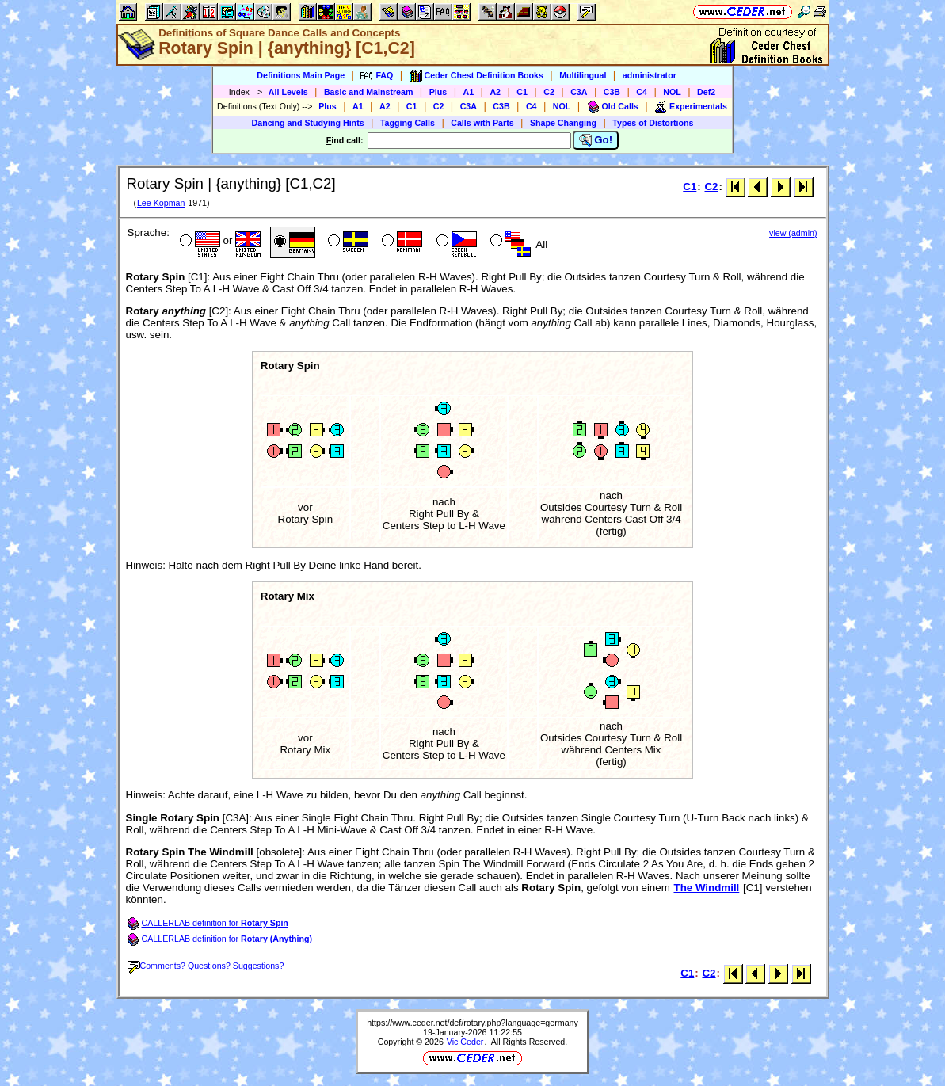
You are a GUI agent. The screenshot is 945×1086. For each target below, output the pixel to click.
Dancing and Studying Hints (308, 123)
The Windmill (706, 888)
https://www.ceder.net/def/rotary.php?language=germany (472, 1022)
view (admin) (793, 233)
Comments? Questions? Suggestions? (206, 965)
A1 (468, 92)
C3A (578, 92)
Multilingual (582, 75)
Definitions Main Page (301, 75)
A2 (495, 92)
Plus (438, 92)
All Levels (288, 92)
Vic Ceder (465, 1041)
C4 (641, 92)
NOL (672, 92)
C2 (548, 92)
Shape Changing (563, 123)
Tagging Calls (407, 123)
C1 (522, 92)
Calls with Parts (482, 123)
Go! (596, 140)
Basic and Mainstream (368, 92)
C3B (612, 92)
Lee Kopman (161, 203)
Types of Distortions (652, 123)
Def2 (706, 92)
